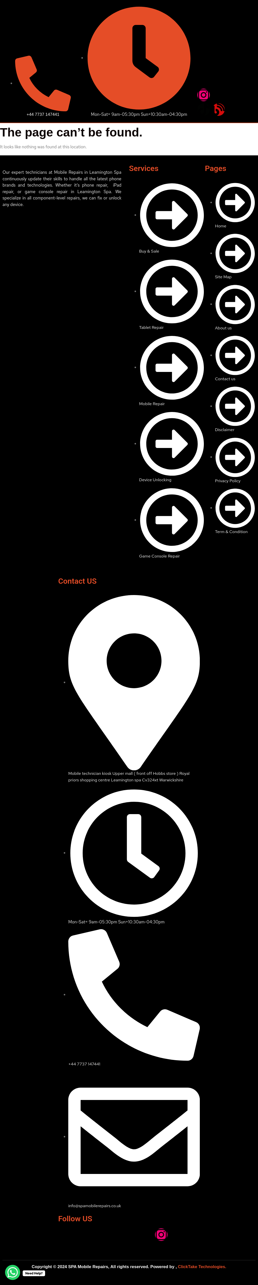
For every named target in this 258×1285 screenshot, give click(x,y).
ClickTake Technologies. (201, 1266)
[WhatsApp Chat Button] (12, 1272)
